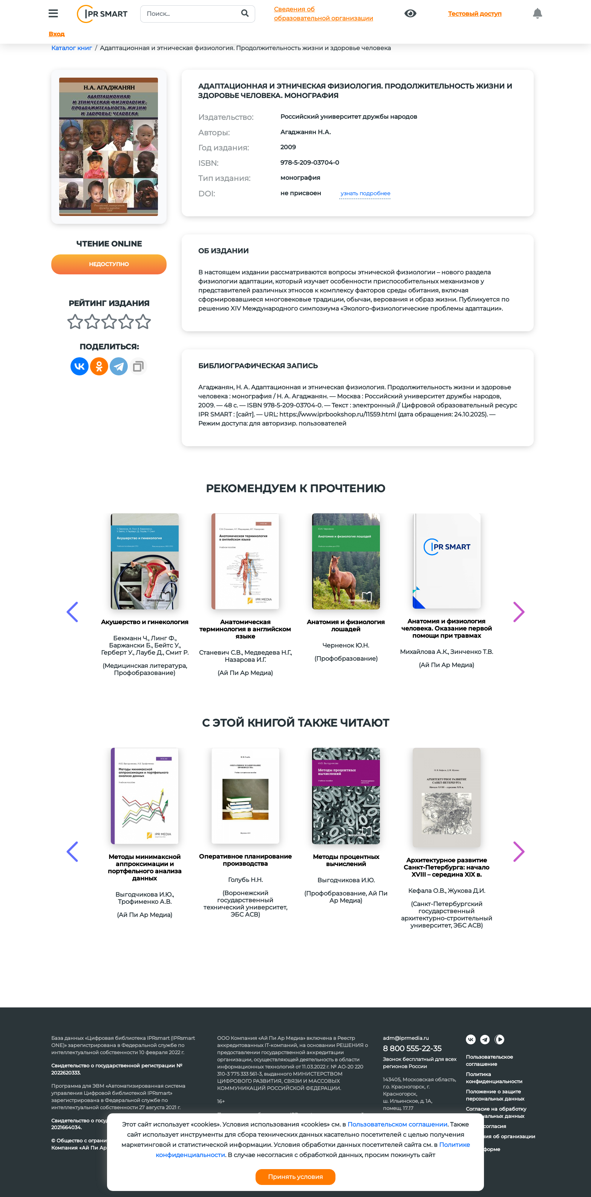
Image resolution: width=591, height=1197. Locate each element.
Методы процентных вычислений (346, 860)
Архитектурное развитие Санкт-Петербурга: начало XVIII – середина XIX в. (446, 867)
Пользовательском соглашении (397, 1124)
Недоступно (109, 264)
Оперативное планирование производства (245, 860)
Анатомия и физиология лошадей (346, 625)
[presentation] (72, 612)
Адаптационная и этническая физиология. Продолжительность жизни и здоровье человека (245, 48)
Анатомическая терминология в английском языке (245, 629)
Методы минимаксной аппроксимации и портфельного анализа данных (145, 867)
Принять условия (295, 1176)
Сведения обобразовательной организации (323, 14)
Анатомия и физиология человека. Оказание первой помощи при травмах (446, 628)
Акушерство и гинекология (144, 622)
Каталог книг (71, 48)
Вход (56, 34)
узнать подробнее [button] (364, 193)
